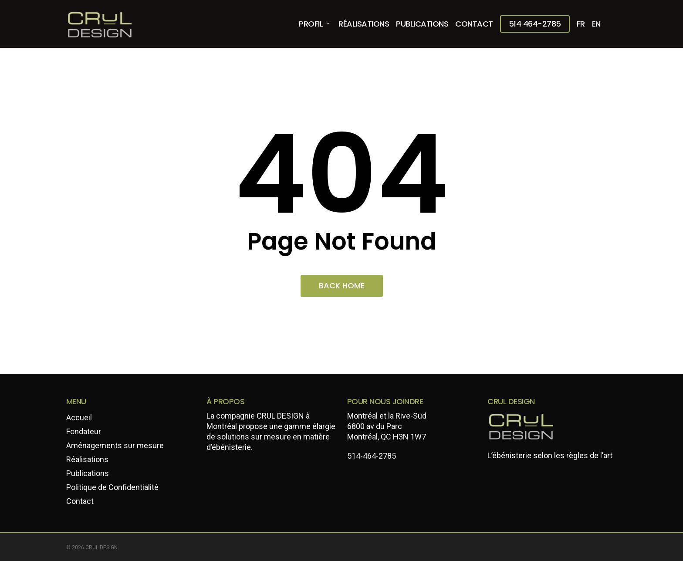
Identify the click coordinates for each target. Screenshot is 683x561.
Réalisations (87, 459)
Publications (87, 473)
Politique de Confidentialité (112, 487)
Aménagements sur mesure (115, 445)
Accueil (79, 417)
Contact (80, 501)
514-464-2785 (371, 455)
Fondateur (83, 431)
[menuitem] (581, 24)
